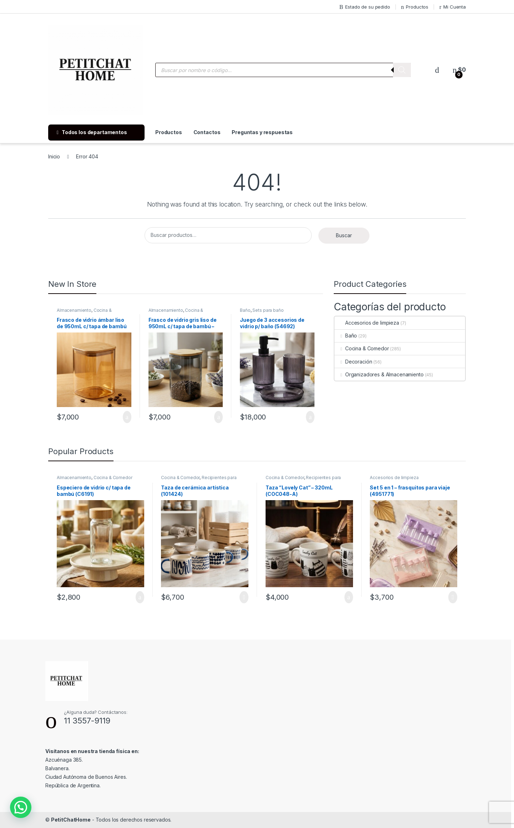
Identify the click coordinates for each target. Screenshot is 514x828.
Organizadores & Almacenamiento (379, 374)
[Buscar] (402, 70)
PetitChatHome (71, 820)
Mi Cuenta (452, 7)
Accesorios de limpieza (366, 323)
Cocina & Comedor (361, 348)
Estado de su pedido (364, 7)
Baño (245, 310)
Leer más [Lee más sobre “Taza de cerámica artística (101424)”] (244, 597)
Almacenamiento (74, 310)
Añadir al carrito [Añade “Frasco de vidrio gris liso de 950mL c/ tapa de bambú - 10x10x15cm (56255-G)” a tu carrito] (218, 417)
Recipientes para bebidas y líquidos (198, 480)
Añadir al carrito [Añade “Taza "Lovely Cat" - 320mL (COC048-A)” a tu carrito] (348, 597)
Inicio (54, 156)
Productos (415, 7)
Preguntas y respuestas (262, 132)
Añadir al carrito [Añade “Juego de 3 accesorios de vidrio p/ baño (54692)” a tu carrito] (310, 417)
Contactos (207, 132)
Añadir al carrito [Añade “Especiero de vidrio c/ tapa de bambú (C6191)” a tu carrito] (140, 597)
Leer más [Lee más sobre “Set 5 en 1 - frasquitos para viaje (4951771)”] (452, 597)
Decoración (353, 362)
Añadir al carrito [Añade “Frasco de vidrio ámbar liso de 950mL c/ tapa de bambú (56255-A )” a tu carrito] (127, 417)
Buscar (344, 235)
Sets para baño (267, 310)
